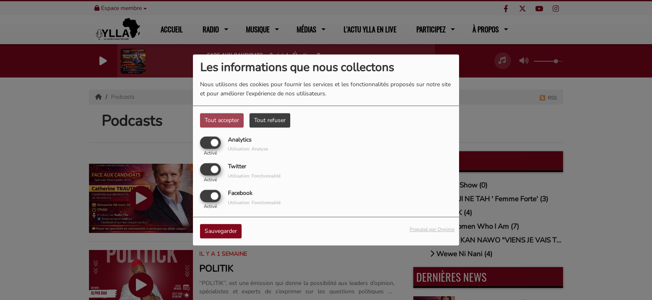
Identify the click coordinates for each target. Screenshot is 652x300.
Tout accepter (222, 120)
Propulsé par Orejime (432, 230)
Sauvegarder (221, 231)
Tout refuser (270, 120)
